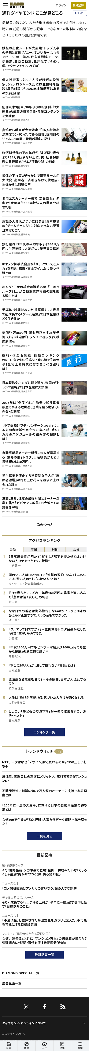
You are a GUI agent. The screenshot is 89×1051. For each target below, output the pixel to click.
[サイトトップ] (16, 5)
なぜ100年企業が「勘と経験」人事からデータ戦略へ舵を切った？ (44, 822)
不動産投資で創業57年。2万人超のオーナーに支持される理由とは (44, 793)
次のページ (44, 524)
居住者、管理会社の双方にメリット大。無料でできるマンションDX (44, 779)
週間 (55, 549)
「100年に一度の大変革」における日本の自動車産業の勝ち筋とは (44, 807)
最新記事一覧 (44, 954)
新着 (9, 1046)
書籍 (80, 1046)
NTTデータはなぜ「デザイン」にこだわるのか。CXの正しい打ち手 (44, 764)
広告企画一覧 (12, 983)
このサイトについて (13, 1033)
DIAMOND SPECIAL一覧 (20, 973)
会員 (76, 549)
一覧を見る (44, 836)
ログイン (61, 5)
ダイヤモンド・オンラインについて (24, 1023)
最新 (13, 549)
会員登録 (78, 5)
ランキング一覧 (44, 732)
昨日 (34, 549)
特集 (62, 1046)
